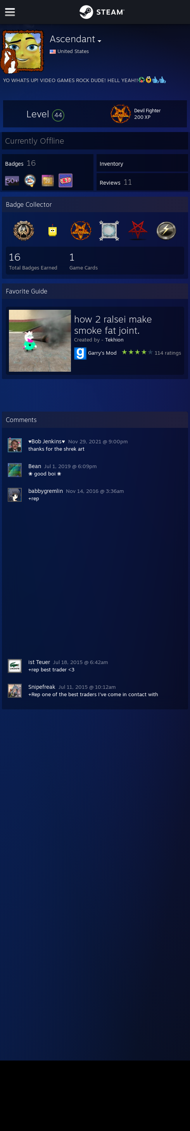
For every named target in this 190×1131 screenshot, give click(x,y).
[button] (45, 114)
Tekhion (114, 339)
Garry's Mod (102, 353)
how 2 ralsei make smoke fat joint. (113, 324)
